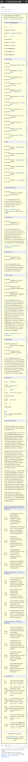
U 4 (2, 11)
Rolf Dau (12, 51)
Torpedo (6, 305)
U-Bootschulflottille (20, 147)
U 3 (7, 364)
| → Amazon (19, 683)
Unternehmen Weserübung (16, 312)
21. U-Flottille (19, 180)
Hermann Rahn (13, 385)
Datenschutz (3, 755)
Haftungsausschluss (5, 756)
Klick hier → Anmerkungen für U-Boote (13, 19)
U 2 (5, 364)
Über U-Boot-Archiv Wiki (13, 755)
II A (10, 27)
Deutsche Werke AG (14, 33)
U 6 (10, 11)
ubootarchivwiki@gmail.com (12, 736)
